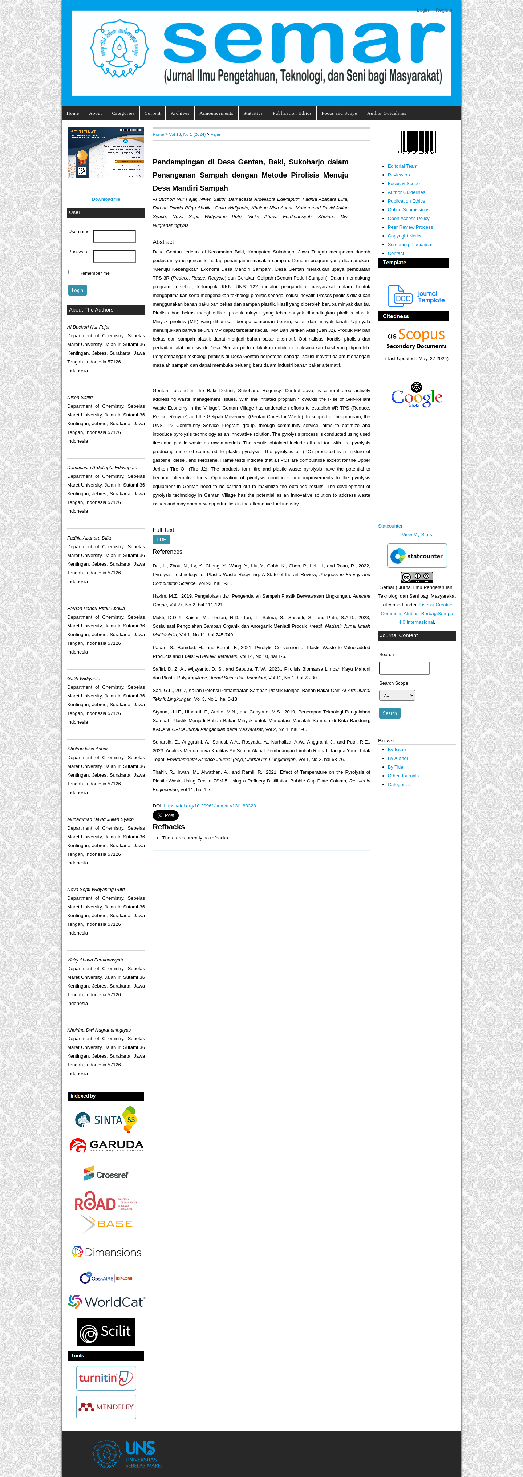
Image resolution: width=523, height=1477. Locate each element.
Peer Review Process (410, 227)
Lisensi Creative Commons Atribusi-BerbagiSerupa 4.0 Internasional (417, 613)
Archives (180, 113)
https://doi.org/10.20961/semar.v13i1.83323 (210, 806)
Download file (106, 199)
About (95, 113)
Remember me (94, 273)
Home (72, 113)
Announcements (216, 113)
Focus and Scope (339, 113)
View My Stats (417, 534)
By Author (398, 758)
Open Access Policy (409, 218)
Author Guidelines (386, 113)
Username (78, 231)
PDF (161, 539)
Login (423, 10)
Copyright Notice (405, 236)
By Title (396, 767)
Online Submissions (409, 209)
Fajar (215, 134)
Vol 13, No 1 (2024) (187, 134)
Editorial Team (403, 166)
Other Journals (403, 775)
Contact (396, 253)
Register (445, 10)
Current (153, 113)
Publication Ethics (292, 113)
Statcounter (390, 526)
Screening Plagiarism (410, 244)
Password (78, 251)
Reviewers (399, 175)
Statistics (253, 113)
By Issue (397, 749)
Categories (123, 113)
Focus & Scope (404, 183)
